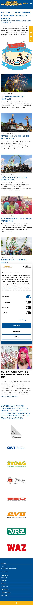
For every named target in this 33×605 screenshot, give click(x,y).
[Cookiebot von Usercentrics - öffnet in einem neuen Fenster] (23, 266)
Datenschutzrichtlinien (9, 288)
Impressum (4, 571)
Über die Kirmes (5, 592)
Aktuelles (4, 577)
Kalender (3, 580)
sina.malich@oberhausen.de (9, 568)
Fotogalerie (4, 586)
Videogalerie (5, 589)
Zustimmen (16, 325)
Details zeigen (23, 320)
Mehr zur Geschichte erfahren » (10, 396)
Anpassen (16, 331)
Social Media (5, 595)
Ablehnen (16, 337)
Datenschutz (5, 575)
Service (3, 583)
